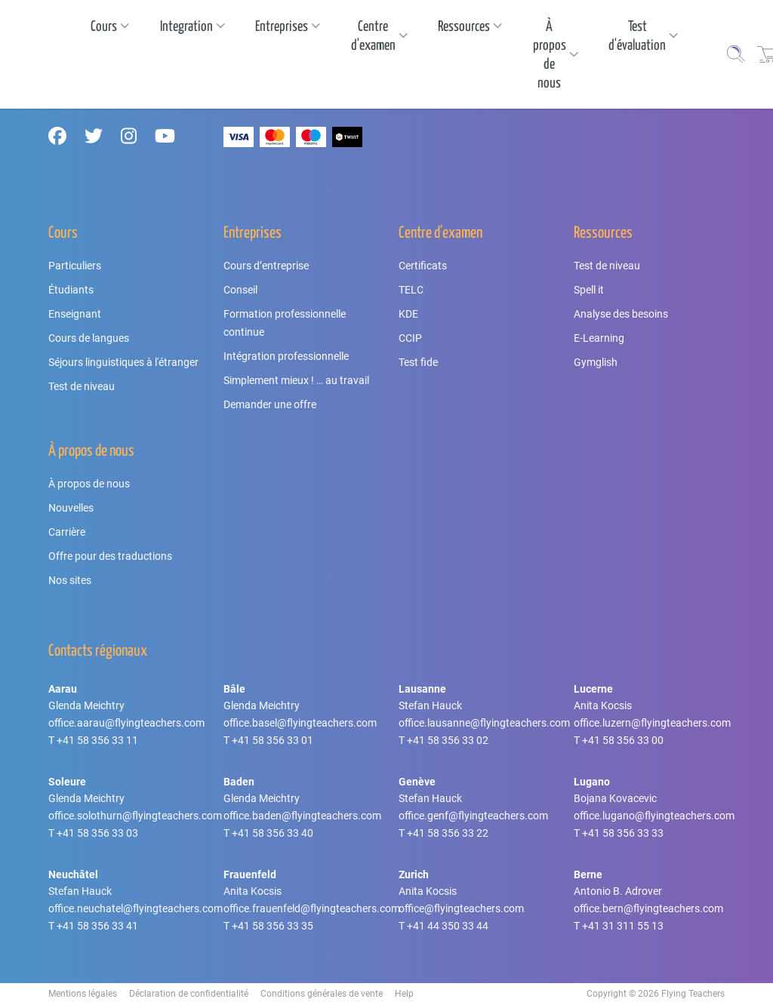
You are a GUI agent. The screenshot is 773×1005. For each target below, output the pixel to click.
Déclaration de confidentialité (188, 993)
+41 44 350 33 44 (447, 926)
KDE (408, 314)
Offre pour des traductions (110, 556)
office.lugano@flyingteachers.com (654, 816)
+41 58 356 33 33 (623, 833)
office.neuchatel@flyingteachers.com (135, 908)
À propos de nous (89, 484)
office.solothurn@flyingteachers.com (135, 816)
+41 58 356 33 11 (97, 740)
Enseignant (74, 314)
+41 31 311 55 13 (623, 926)
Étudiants (71, 290)
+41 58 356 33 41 (97, 926)
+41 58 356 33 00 (623, 740)
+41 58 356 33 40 (272, 833)
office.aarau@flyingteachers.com (126, 723)
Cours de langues (88, 338)
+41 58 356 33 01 (272, 740)
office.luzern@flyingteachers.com (652, 723)
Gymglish (595, 362)
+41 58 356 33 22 (447, 833)
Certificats (423, 266)
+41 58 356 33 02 (447, 740)
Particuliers (74, 266)
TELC (411, 290)
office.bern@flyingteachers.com (648, 908)
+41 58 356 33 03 (97, 833)
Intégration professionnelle (286, 356)
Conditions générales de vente (321, 993)
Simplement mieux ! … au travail (296, 380)
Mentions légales (82, 993)
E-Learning (599, 338)
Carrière (66, 532)
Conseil (240, 290)
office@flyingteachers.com (461, 908)
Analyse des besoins (621, 314)
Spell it (589, 290)
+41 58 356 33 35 (272, 926)
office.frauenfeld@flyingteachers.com (311, 908)
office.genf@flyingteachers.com (473, 816)
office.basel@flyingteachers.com (300, 723)
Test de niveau (81, 386)
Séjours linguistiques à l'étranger (123, 362)
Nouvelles (71, 508)
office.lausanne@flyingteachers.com (484, 723)
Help (404, 993)
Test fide (418, 362)
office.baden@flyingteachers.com (302, 816)
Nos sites (69, 580)
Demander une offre (269, 404)
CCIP (410, 338)
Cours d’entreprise (266, 266)
